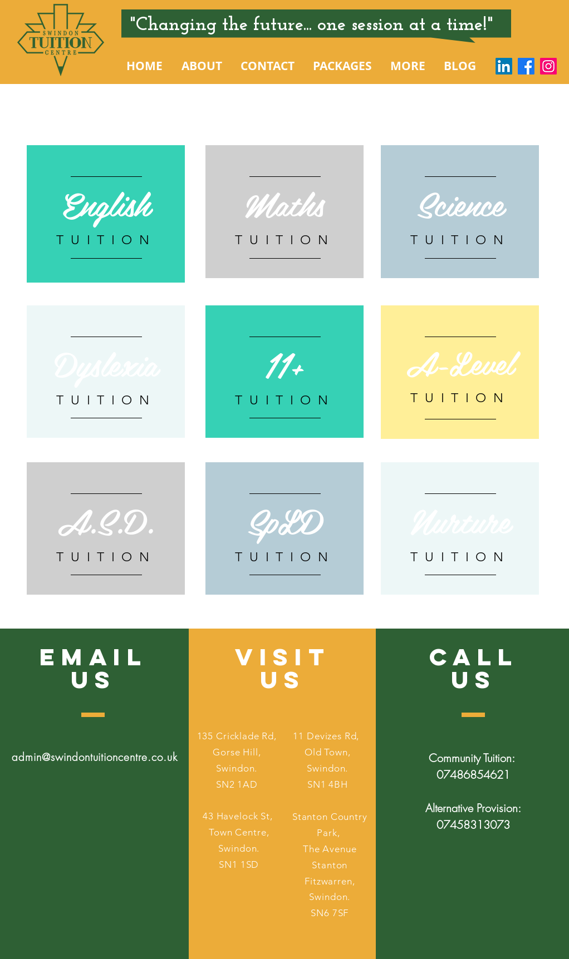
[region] (106, 214)
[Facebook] (526, 66)
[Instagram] (548, 66)
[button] (201, 66)
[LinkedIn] (504, 66)
